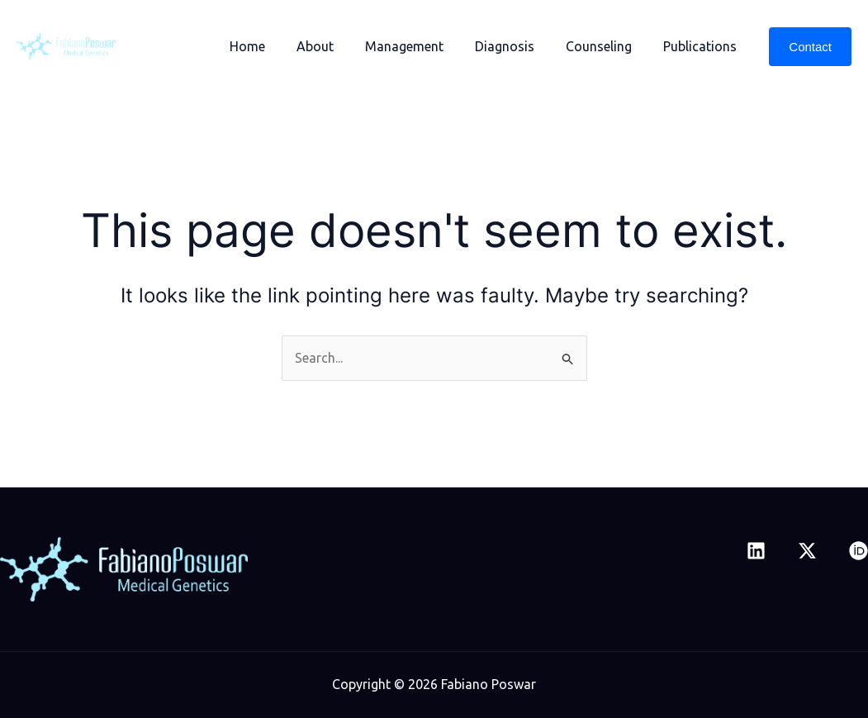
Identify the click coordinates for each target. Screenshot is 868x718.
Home (274, 46)
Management (421, 46)
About (337, 46)
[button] (810, 46)
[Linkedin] (756, 550)
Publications (702, 46)
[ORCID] (858, 550)
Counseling (606, 46)
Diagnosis (517, 46)
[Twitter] (807, 550)
